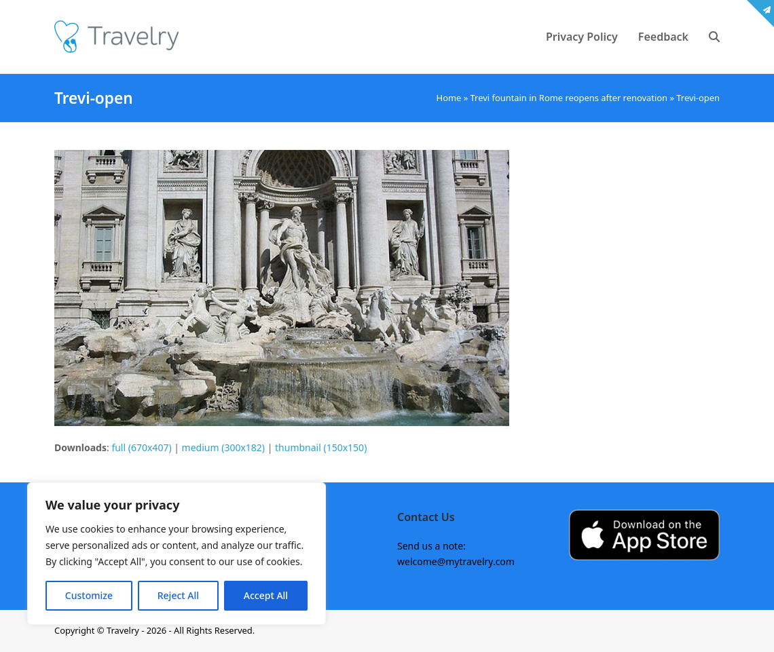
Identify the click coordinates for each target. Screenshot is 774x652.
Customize (89, 595)
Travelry (124, 630)
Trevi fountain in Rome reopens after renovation (569, 98)
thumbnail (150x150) (321, 447)
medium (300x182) (223, 447)
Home (449, 98)
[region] (176, 553)
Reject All (178, 595)
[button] (714, 36)
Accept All (266, 595)
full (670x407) (141, 447)
